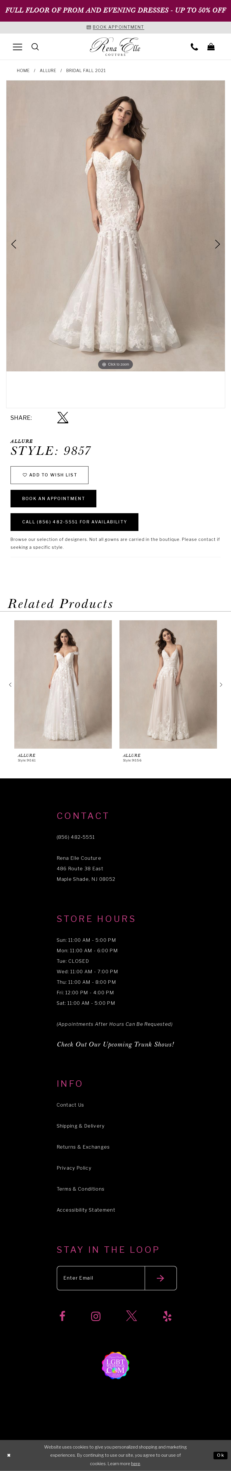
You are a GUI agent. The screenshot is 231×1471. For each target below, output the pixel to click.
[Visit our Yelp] (167, 1316)
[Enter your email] (117, 1278)
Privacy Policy (74, 1168)
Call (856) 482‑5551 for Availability (75, 521)
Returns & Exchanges (83, 1147)
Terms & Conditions (81, 1189)
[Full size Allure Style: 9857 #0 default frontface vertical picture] (115, 226)
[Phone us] (194, 46)
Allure (48, 70)
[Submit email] (161, 1278)
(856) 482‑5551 (76, 837)
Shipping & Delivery (81, 1126)
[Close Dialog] (9, 1455)
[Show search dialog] (35, 46)
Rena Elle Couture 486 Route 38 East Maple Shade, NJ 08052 (86, 868)
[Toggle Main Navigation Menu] (17, 46)
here (135, 1463)
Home (23, 70)
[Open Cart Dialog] (211, 46)
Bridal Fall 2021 (86, 70)
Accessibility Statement (86, 1210)
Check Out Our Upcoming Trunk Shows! (115, 1045)
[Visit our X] (131, 1316)
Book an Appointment (53, 498)
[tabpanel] (115, 226)
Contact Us (70, 1105)
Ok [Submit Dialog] (221, 1455)
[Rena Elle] (115, 47)
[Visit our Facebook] (62, 1316)
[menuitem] (17, 46)
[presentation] (63, 684)
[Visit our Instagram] (95, 1316)
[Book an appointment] (115, 28)
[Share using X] (63, 418)
